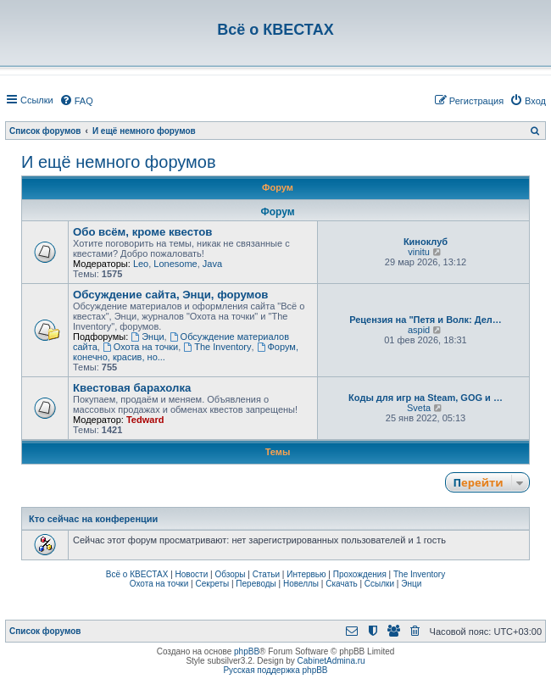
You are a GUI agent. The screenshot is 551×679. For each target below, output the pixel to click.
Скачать (342, 583)
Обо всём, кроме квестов (142, 231)
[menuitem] (76, 101)
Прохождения (360, 574)
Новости (192, 574)
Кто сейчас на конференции (93, 519)
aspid (419, 330)
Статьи (266, 574)
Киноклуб (426, 242)
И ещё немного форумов (118, 162)
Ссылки (379, 583)
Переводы (256, 583)
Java (212, 264)
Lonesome (175, 264)
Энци (147, 336)
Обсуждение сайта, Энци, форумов (170, 294)
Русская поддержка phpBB (275, 670)
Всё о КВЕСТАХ (137, 574)
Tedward (145, 420)
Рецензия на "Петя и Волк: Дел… (425, 319)
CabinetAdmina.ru (331, 660)
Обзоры (229, 574)
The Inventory (217, 347)
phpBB (246, 651)
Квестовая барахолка (132, 387)
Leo (140, 264)
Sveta (419, 408)
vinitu (419, 252)
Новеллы (301, 583)
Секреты (212, 583)
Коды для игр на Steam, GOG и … (425, 397)
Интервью (306, 574)
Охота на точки (140, 347)
